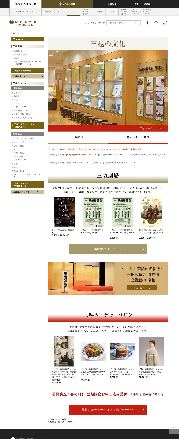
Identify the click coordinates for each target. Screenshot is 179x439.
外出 (16, 100)
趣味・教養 (19, 146)
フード (17, 103)
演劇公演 (18, 51)
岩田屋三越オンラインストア (147, 12)
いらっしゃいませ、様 (94, 23)
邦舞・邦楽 (19, 153)
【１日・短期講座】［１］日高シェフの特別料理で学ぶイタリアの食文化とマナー (93, 374)
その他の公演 (20, 54)
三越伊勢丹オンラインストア (25, 12)
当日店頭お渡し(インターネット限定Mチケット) (27, 62)
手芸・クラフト (21, 107)
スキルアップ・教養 (23, 118)
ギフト (60, 12)
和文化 (17, 96)
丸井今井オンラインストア (136, 12)
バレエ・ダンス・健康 (24, 138)
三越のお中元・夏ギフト (86, 12)
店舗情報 (47, 12)
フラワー (18, 93)
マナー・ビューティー (24, 142)
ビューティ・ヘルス (23, 111)
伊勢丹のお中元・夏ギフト (124, 12)
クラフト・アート (22, 160)
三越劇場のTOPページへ (108, 249)
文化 (73, 12)
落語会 (17, 58)
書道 (16, 167)
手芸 (16, 164)
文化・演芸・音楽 (22, 114)
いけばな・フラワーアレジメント (27, 175)
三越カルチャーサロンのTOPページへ (108, 409)
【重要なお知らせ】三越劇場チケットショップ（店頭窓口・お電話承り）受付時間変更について (92, 163)
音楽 (16, 149)
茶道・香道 (19, 171)
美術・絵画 (19, 156)
